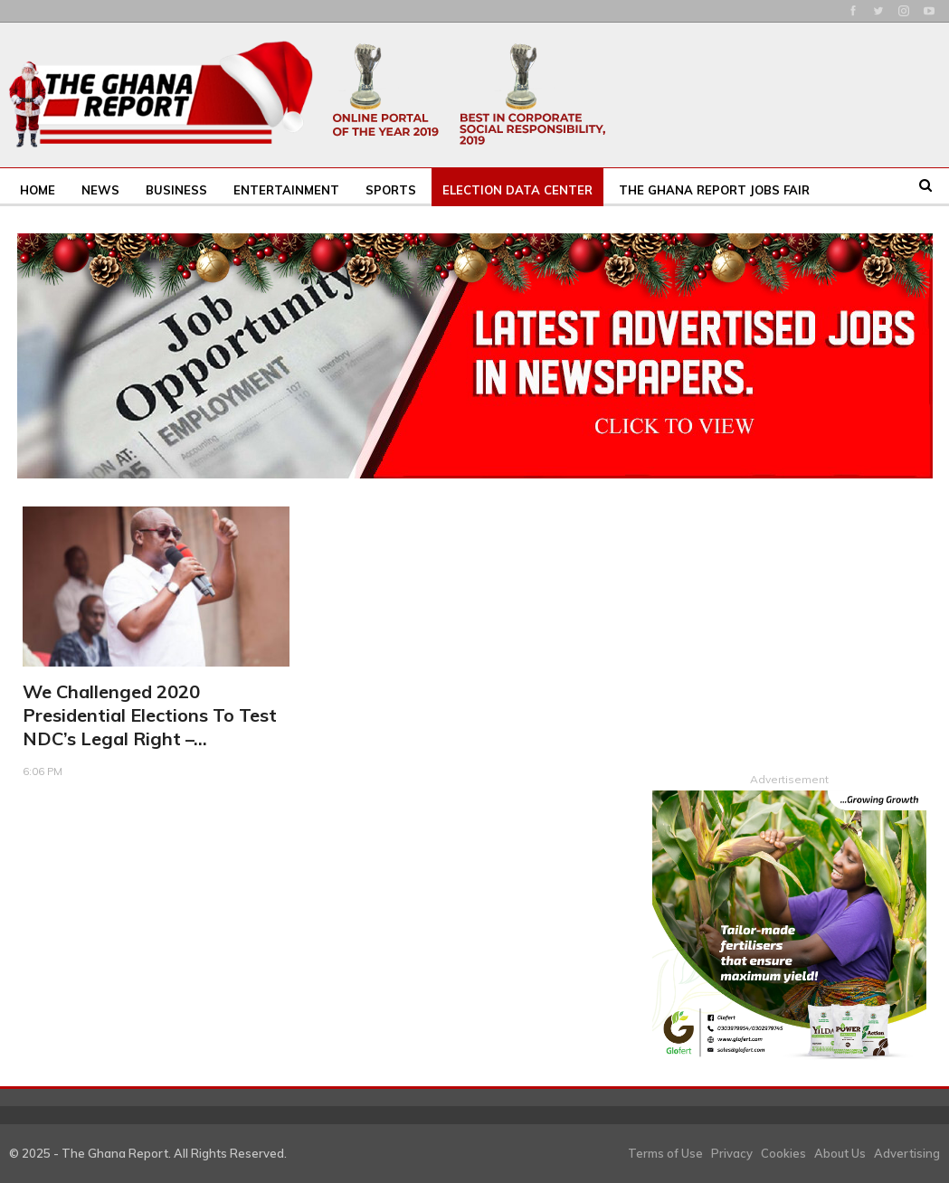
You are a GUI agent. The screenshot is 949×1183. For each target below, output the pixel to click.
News (100, 190)
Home (37, 190)
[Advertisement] (789, 619)
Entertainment (286, 190)
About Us (840, 1152)
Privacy (732, 1152)
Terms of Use (665, 1152)
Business (176, 190)
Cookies (783, 1152)
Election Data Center (517, 190)
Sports (390, 190)
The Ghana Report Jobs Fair (714, 190)
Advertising (907, 1152)
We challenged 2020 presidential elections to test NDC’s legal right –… (150, 715)
